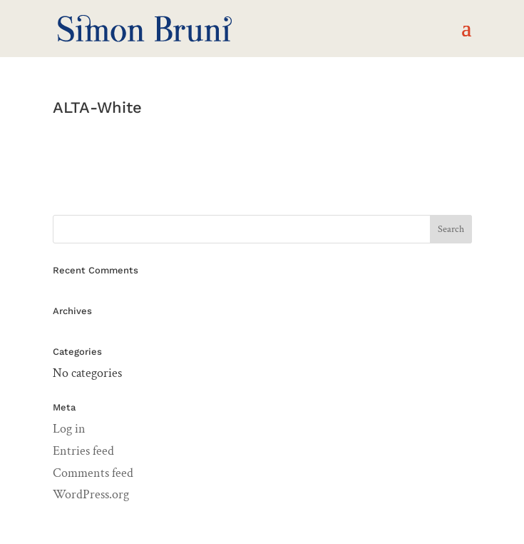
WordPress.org (91, 494)
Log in (69, 428)
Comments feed (93, 473)
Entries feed (83, 451)
